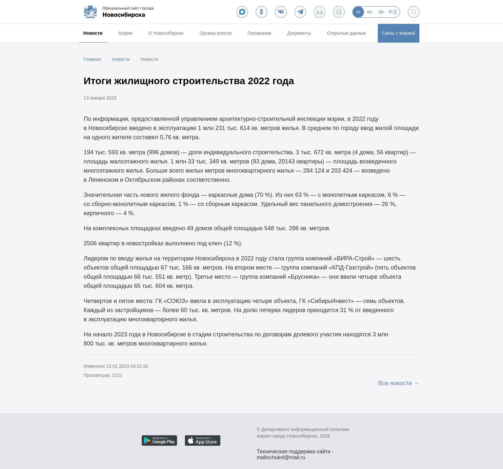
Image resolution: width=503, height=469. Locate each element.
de (381, 11)
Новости (93, 33)
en (369, 11)
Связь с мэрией (398, 33)
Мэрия (125, 33)
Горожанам (259, 33)
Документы (299, 33)
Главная (92, 59)
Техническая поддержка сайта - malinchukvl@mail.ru (295, 452)
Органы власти (215, 33)
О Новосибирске (166, 33)
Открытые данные (346, 33)
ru (358, 11)
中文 (392, 11)
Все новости (395, 383)
